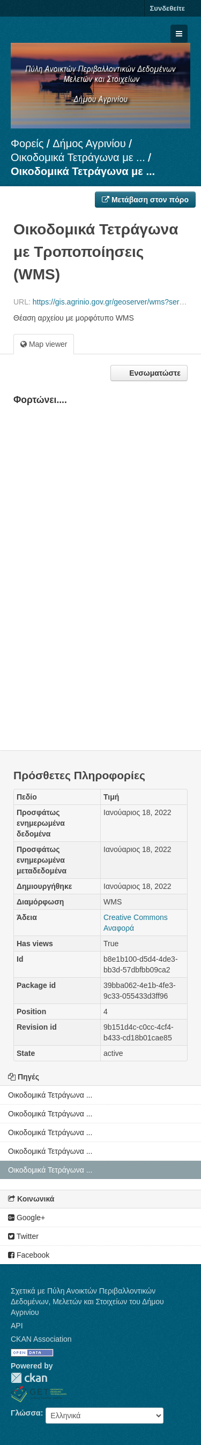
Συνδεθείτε (167, 8)
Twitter (23, 1236)
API (17, 1325)
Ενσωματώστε (154, 373)
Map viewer (43, 344)
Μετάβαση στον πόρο (145, 199)
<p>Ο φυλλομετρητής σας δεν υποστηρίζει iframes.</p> (100, 563)
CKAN (29, 1377)
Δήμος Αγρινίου (89, 143)
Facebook (28, 1255)
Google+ (26, 1217)
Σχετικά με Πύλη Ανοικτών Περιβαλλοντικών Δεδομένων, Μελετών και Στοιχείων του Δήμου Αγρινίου (87, 1302)
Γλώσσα (26, 1413)
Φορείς (27, 143)
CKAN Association (41, 1339)
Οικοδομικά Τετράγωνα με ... (78, 157)
